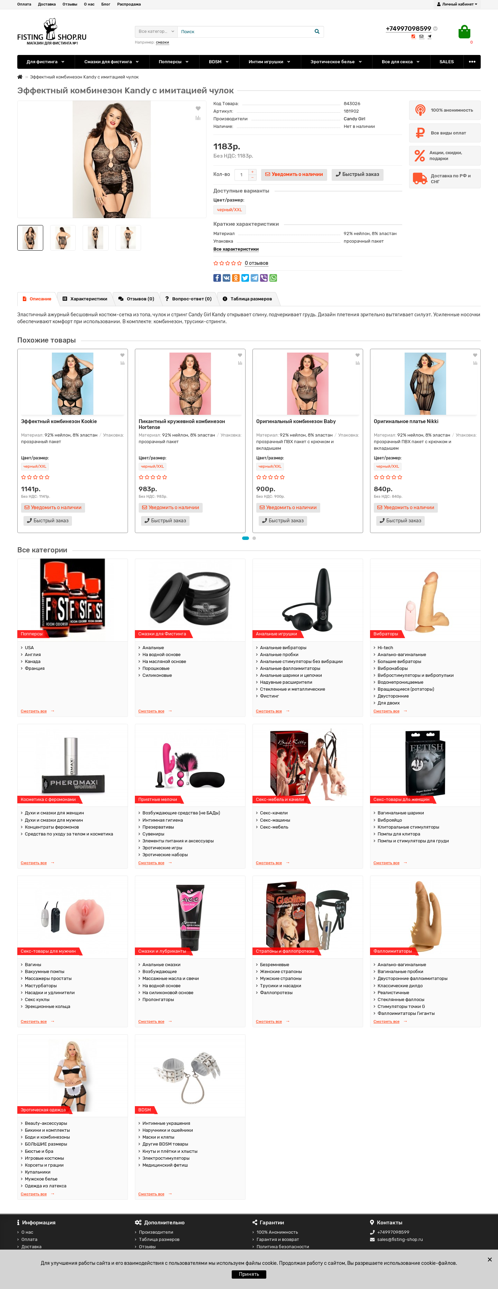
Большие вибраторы (399, 661)
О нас (89, 4)
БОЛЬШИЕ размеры (46, 1144)
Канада (32, 661)
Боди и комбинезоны (47, 1137)
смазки (162, 42)
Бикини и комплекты (47, 1130)
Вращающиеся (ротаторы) (406, 689)
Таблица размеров (247, 298)
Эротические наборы (165, 854)
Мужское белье (41, 1178)
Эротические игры (162, 847)
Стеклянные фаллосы (401, 999)
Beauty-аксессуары (46, 1123)
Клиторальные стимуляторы (408, 827)
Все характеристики (236, 249)
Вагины (33, 964)
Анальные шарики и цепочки (291, 675)
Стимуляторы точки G (401, 1006)
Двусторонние (393, 696)
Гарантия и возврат (275, 1239)
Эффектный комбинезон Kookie (59, 421)
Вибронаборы (393, 668)
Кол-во (221, 174)
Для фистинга (46, 61)
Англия (33, 654)
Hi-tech (385, 647)
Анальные (153, 647)
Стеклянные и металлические (292, 689)
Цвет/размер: (229, 200)
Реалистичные (393, 992)
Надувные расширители (286, 682)
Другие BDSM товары (165, 1144)
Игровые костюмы (44, 1158)
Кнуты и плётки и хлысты (169, 1151)
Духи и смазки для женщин (54, 812)
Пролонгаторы (158, 999)
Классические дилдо (400, 985)
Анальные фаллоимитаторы (290, 668)
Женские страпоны (281, 971)
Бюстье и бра (39, 1151)
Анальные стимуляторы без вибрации (301, 661)
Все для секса (401, 61)
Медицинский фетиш (165, 1165)
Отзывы (70, 4)
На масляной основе (164, 661)
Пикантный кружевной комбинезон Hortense (182, 424)
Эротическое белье (337, 61)
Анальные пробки (279, 654)
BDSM (219, 61)
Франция (35, 668)
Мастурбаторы (41, 985)
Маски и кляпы (158, 1137)
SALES (447, 61)
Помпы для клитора (399, 834)
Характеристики (85, 298)
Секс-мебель (274, 827)
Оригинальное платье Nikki (406, 421)
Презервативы (158, 827)
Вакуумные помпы (44, 971)
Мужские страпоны (281, 978)
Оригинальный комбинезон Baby (296, 421)
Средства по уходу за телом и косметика (69, 834)
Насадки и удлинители (50, 992)
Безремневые (274, 964)
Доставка (47, 4)
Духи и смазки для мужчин (54, 820)
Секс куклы (37, 999)
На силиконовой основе (167, 992)
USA (29, 647)
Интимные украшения (166, 1123)
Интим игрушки (270, 61)
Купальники (37, 1172)
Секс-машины (275, 820)
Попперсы (174, 61)
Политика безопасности (280, 1246)
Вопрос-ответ (188, 298)
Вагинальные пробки (400, 971)
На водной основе (161, 654)
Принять (249, 1274)
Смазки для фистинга (112, 61)
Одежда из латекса (45, 1185)
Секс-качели (274, 812)
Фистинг (269, 696)
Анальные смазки (161, 964)
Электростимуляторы (166, 1158)
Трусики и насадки (280, 985)
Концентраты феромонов (52, 827)
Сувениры (153, 834)
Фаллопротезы (276, 992)
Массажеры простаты (48, 978)
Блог (105, 4)
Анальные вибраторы (283, 647)
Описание (37, 298)
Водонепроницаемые (400, 682)
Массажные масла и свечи (170, 978)
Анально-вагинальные (402, 654)
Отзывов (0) (136, 298)
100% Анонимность (275, 1232)
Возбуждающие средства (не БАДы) (181, 812)
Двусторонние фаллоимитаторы (413, 978)
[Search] (250, 32)
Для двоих (389, 703)
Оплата (24, 4)
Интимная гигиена (162, 820)
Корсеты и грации (44, 1165)
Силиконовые (157, 675)
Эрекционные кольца (47, 1006)
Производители (154, 1232)
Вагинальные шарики (401, 812)
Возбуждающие (159, 971)
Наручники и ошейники (167, 1130)
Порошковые (155, 668)
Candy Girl (354, 118)
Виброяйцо (390, 820)
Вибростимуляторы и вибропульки (416, 675)
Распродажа (129, 4)
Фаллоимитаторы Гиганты (406, 1013)
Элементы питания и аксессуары (178, 840)
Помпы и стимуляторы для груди (413, 840)
